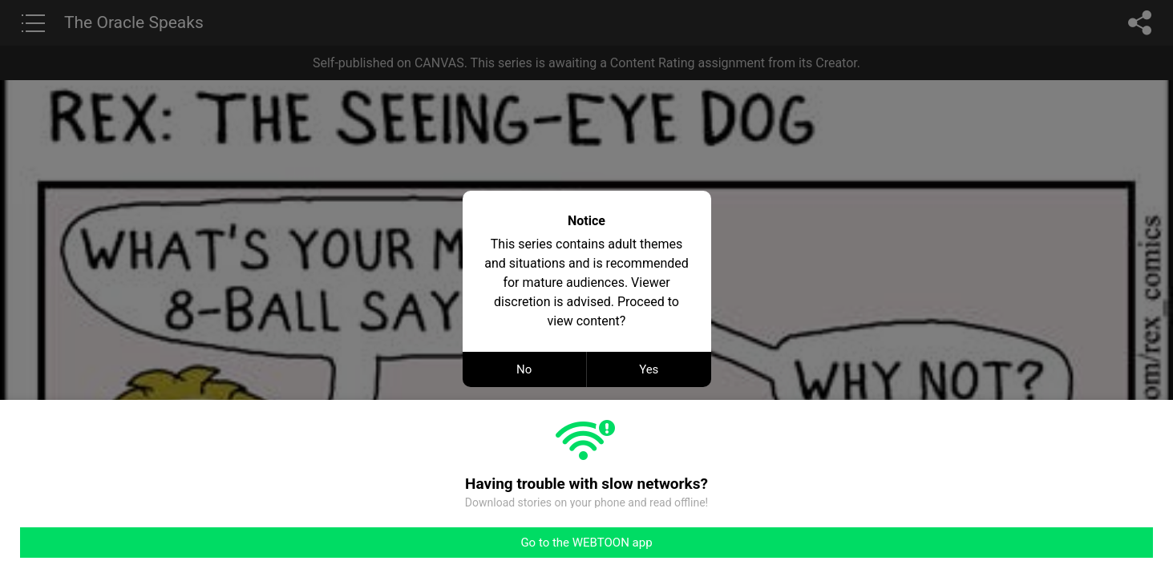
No (524, 369)
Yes (648, 369)
